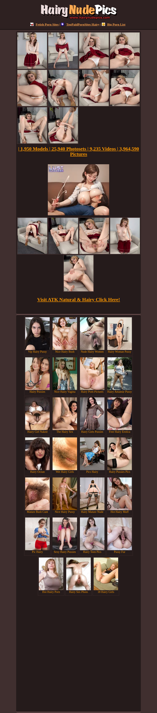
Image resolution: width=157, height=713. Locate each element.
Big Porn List (113, 24)
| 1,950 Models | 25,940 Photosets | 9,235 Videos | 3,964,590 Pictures (78, 151)
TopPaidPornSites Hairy (80, 24)
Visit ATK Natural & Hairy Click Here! (78, 299)
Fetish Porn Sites (44, 24)
